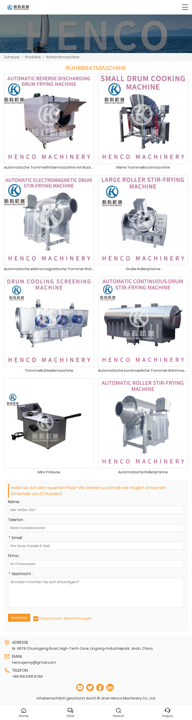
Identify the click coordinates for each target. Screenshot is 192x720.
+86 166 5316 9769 (27, 676)
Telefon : (16, 520)
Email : (16, 538)
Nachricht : (20, 574)
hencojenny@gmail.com (34, 662)
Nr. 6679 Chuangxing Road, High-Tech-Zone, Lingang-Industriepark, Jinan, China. (82, 648)
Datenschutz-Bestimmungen (65, 618)
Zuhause (12, 57)
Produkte (33, 57)
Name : (14, 502)
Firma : (14, 556)
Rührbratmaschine (63, 57)
